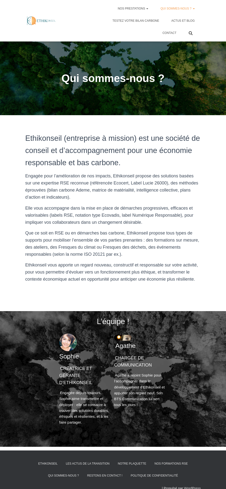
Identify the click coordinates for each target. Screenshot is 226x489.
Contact (169, 33)
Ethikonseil (48, 475)
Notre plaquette (132, 475)
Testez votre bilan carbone (135, 20)
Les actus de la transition (87, 475)
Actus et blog (183, 20)
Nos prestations (133, 8)
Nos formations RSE (171, 475)
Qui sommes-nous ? (177, 8)
